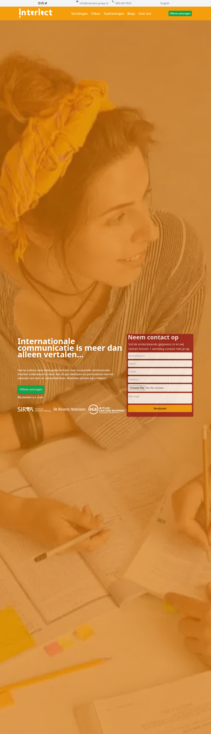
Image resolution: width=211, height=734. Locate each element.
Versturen (160, 408)
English (164, 3)
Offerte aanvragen (180, 13)
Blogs (131, 14)
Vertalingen (79, 14)
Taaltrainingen (114, 14)
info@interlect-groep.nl (94, 3)
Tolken (95, 14)
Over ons (144, 14)
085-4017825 (123, 3)
